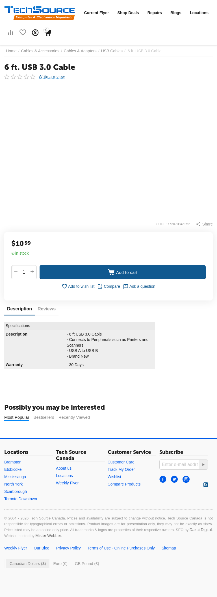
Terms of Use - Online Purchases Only (121, 548)
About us (63, 468)
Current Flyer (96, 12)
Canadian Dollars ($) (28, 563)
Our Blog (41, 548)
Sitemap (169, 548)
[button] (204, 224)
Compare (108, 286)
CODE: (161, 224)
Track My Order (121, 469)
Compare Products (124, 484)
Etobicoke (12, 469)
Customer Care (121, 462)
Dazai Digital (201, 529)
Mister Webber (48, 535)
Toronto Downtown (20, 499)
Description (19, 308)
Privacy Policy (68, 548)
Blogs (175, 12)
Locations (199, 12)
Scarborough (15, 491)
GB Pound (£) (87, 563)
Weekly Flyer (67, 483)
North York (13, 484)
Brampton (12, 462)
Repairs (154, 12)
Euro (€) (60, 563)
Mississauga (15, 476)
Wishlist (114, 476)
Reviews (47, 308)
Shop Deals (128, 12)
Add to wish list (78, 286)
